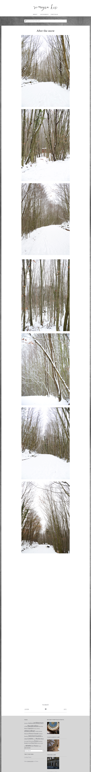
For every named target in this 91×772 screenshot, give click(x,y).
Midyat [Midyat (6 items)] (42, 739)
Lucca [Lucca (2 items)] (34, 738)
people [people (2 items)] (27, 741)
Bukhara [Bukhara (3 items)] (25, 728)
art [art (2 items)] (24, 726)
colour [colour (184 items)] (32, 730)
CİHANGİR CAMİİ (51, 755)
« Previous (26, 709)
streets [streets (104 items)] (28, 745)
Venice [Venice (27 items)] (36, 746)
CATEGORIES (44, 14)
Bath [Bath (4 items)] (26, 726)
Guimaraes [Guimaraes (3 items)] (40, 733)
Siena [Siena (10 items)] (32, 743)
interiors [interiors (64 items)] (31, 736)
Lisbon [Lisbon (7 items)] (25, 739)
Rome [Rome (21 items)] (36, 741)
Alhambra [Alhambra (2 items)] (26, 723)
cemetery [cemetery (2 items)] (38, 728)
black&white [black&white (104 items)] (33, 726)
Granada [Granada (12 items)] (36, 733)
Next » (65, 709)
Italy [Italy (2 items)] (42, 736)
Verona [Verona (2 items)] (39, 746)
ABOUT (35, 14)
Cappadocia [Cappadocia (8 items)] (30, 728)
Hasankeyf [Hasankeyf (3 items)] (26, 736)
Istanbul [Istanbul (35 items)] (38, 736)
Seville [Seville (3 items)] (29, 743)
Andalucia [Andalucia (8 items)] (30, 723)
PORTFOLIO (54, 14)
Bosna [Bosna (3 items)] (39, 726)
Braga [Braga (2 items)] (42, 726)
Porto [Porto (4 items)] (30, 741)
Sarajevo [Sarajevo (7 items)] (26, 743)
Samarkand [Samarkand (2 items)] (40, 741)
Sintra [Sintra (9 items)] (35, 743)
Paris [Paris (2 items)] (25, 741)
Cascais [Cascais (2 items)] (35, 728)
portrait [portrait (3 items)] (32, 741)
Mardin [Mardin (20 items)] (38, 739)
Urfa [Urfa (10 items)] (32, 746)
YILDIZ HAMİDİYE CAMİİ (53, 737)
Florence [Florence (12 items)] (31, 733)
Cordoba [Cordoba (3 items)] (36, 731)
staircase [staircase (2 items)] (39, 743)
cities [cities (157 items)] (26, 730)
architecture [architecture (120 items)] (38, 722)
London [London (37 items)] (30, 738)
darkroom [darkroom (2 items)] (40, 731)
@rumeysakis (30, 761)
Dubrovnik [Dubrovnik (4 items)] (26, 733)
